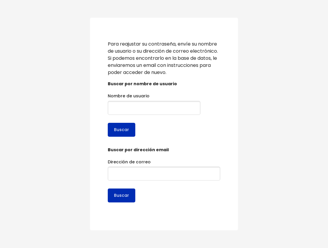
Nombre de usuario (128, 96)
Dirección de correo (129, 162)
